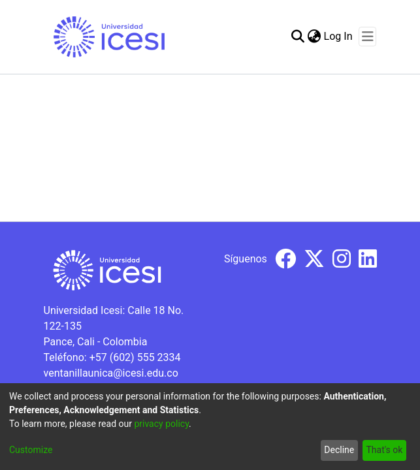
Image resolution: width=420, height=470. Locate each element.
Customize (30, 450)
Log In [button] (339, 36)
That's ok (384, 450)
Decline (339, 450)
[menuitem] (314, 36)
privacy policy (161, 423)
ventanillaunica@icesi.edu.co (111, 373)
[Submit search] (298, 36)
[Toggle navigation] (367, 36)
